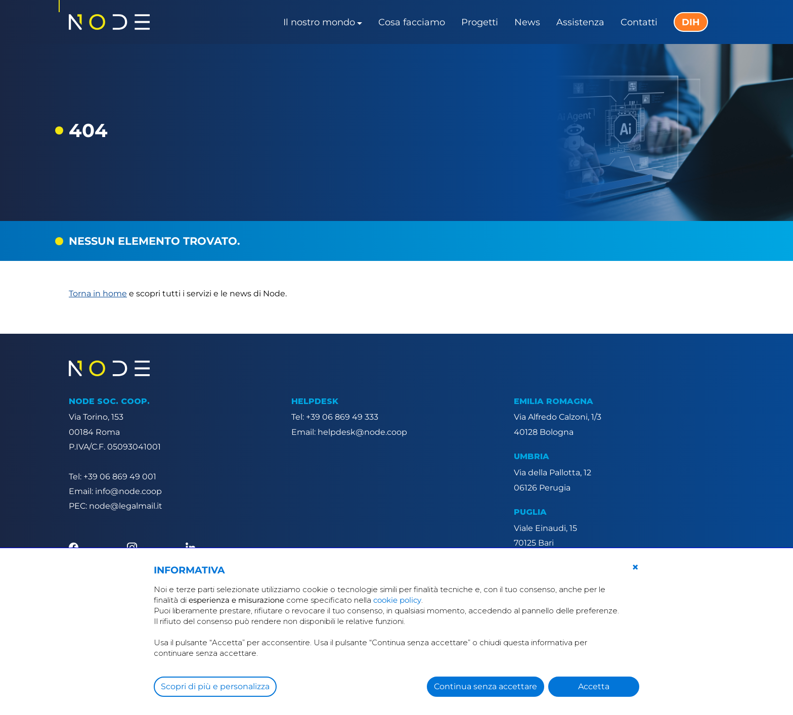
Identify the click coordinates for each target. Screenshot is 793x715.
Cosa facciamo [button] (411, 22)
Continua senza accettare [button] (485, 686)
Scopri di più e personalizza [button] (215, 686)
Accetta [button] (593, 686)
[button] (635, 567)
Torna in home (98, 293)
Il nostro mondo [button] (319, 22)
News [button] (527, 22)
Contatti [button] (639, 22)
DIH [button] (691, 22)
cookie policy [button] (397, 600)
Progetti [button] (479, 22)
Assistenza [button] (580, 22)
